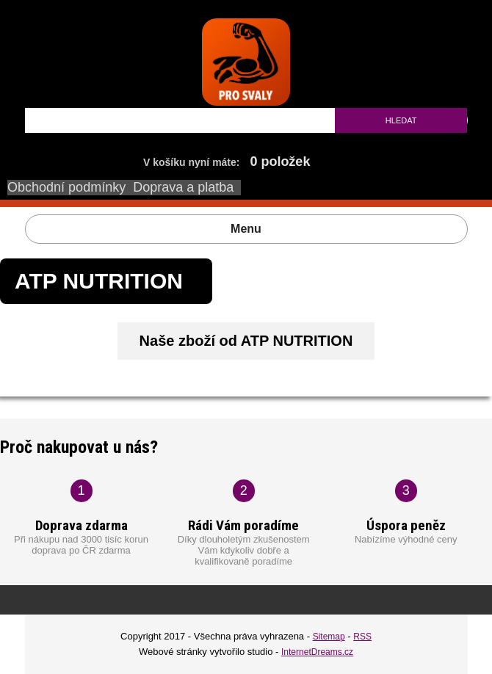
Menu (246, 228)
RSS (362, 636)
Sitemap (329, 636)
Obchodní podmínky (66, 187)
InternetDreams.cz (317, 652)
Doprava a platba (183, 187)
